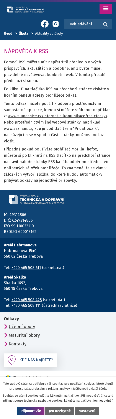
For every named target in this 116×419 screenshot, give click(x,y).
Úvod (8, 33)
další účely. (99, 389)
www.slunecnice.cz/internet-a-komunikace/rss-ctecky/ (57, 116)
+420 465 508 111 (26, 305)
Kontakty (17, 343)
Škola (23, 33)
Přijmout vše (31, 411)
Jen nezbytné (60, 411)
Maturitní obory (24, 335)
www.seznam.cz (18, 128)
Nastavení (86, 411)
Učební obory (22, 326)
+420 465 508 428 (26, 299)
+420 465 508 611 (26, 267)
